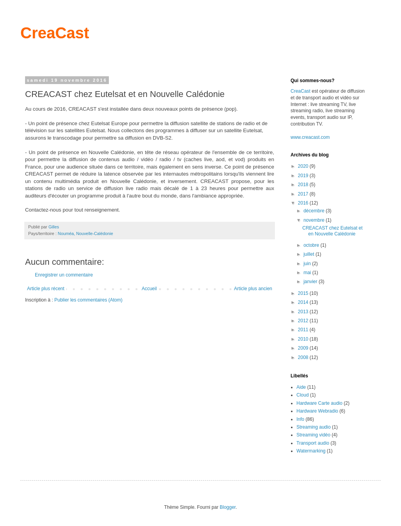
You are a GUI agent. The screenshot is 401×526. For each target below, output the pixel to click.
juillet (309, 254)
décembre (314, 211)
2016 (304, 203)
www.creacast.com (310, 137)
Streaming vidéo (313, 435)
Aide (301, 387)
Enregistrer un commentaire (64, 275)
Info (300, 419)
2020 (304, 166)
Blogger (228, 507)
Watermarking (310, 451)
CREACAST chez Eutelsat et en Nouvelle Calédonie (332, 230)
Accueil (149, 288)
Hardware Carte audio (319, 403)
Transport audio (312, 443)
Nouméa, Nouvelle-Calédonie (85, 233)
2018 (304, 184)
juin (307, 263)
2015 (304, 293)
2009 (304, 348)
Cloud (302, 395)
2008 (304, 357)
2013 (304, 311)
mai (307, 272)
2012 (304, 320)
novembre (314, 220)
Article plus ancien (253, 288)
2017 (304, 194)
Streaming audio (313, 427)
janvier (311, 281)
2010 (304, 339)
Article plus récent (45, 288)
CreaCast (54, 32)
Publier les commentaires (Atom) (88, 300)
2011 (304, 329)
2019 (304, 175)
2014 (304, 302)
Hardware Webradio (317, 411)
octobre (311, 245)
